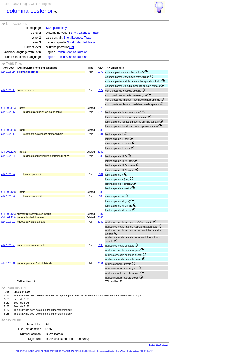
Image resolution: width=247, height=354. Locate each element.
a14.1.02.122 (8, 174)
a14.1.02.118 (8, 130)
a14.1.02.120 (8, 152)
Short (74, 32)
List (71, 47)
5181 (100, 134)
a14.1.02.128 (8, 245)
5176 (100, 72)
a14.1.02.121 (8, 156)
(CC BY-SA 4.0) (146, 351)
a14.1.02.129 (8, 263)
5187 (100, 214)
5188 (100, 217)
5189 (100, 221)
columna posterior (27, 72)
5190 (100, 245)
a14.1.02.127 (8, 221)
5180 (100, 130)
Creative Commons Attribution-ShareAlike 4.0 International (114, 351)
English (50, 57)
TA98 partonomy (56, 28)
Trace (95, 32)
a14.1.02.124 (8, 196)
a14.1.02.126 (8, 217)
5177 (100, 90)
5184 (100, 174)
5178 (100, 108)
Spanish (71, 52)
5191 (100, 263)
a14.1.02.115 (8, 90)
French (60, 52)
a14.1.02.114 (8, 72)
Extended (84, 32)
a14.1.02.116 (8, 108)
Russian (82, 52)
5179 (100, 112)
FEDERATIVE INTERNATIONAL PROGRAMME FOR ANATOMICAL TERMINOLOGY (52, 351)
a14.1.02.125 (8, 214)
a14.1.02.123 (8, 192)
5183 (100, 156)
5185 (100, 192)
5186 (100, 196)
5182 (100, 152)
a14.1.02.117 (8, 112)
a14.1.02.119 (8, 134)
